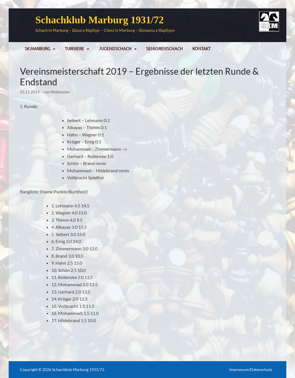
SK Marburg (37, 48)
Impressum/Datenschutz (250, 369)
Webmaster (60, 92)
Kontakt (201, 48)
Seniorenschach (164, 48)
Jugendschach (115, 48)
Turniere (74, 48)
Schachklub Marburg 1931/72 (99, 20)
